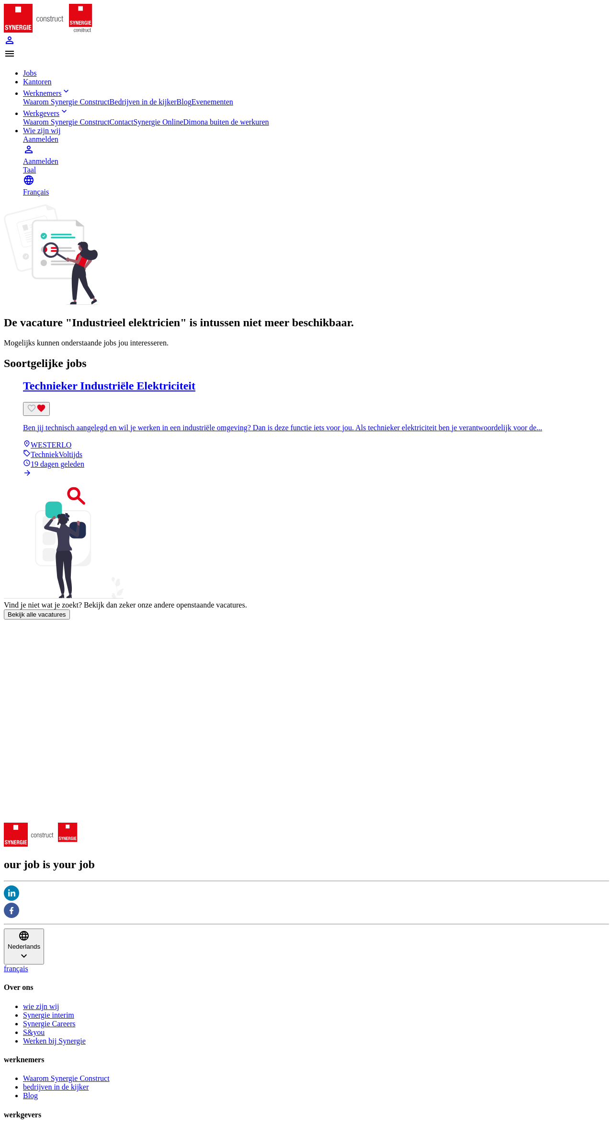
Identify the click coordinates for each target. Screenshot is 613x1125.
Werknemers (47, 93)
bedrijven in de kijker (56, 1087)
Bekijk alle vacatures (37, 614)
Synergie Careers (49, 1024)
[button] (306, 54)
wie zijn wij (41, 1006)
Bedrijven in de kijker (143, 102)
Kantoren (37, 82)
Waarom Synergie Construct (66, 102)
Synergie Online (158, 122)
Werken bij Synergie (54, 1041)
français (16, 968)
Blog (184, 102)
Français (36, 192)
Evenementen (212, 102)
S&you (34, 1032)
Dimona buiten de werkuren (226, 122)
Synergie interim (48, 1015)
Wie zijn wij (41, 130)
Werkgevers (46, 113)
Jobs (29, 73)
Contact (122, 122)
